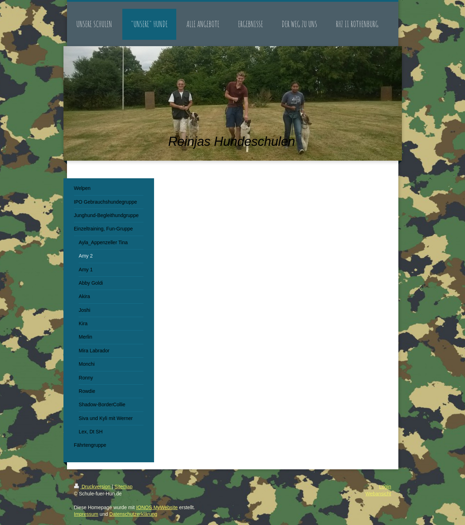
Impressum (86, 514)
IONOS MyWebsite (157, 507)
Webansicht (378, 493)
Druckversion (93, 486)
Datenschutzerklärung (133, 514)
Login (385, 486)
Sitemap (124, 486)
